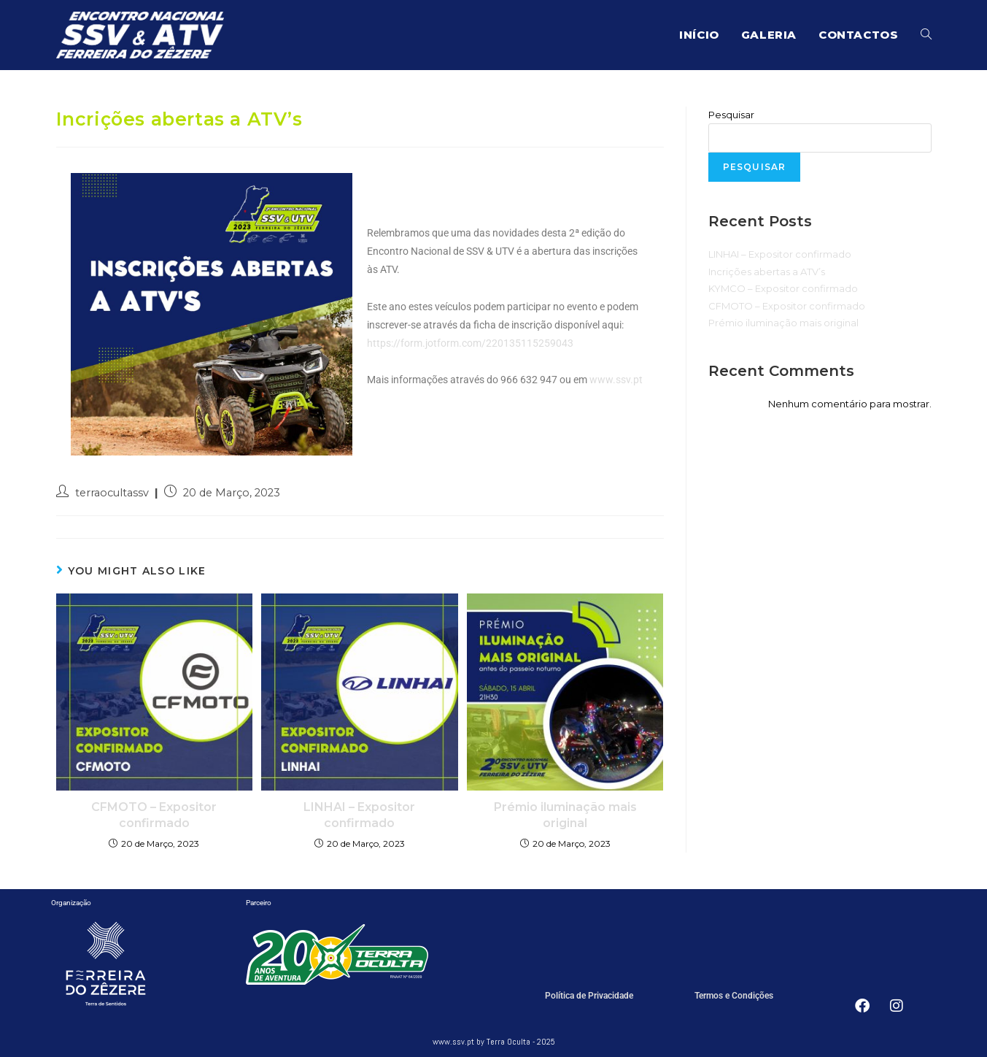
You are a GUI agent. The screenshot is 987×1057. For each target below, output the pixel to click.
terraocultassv (112, 492)
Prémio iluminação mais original (565, 815)
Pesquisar (731, 114)
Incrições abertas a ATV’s (766, 271)
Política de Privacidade (589, 996)
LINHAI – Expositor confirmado (359, 815)
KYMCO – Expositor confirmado (783, 288)
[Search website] (926, 35)
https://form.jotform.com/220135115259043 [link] (470, 343)
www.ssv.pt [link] (616, 379)
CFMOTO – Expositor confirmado (154, 815)
